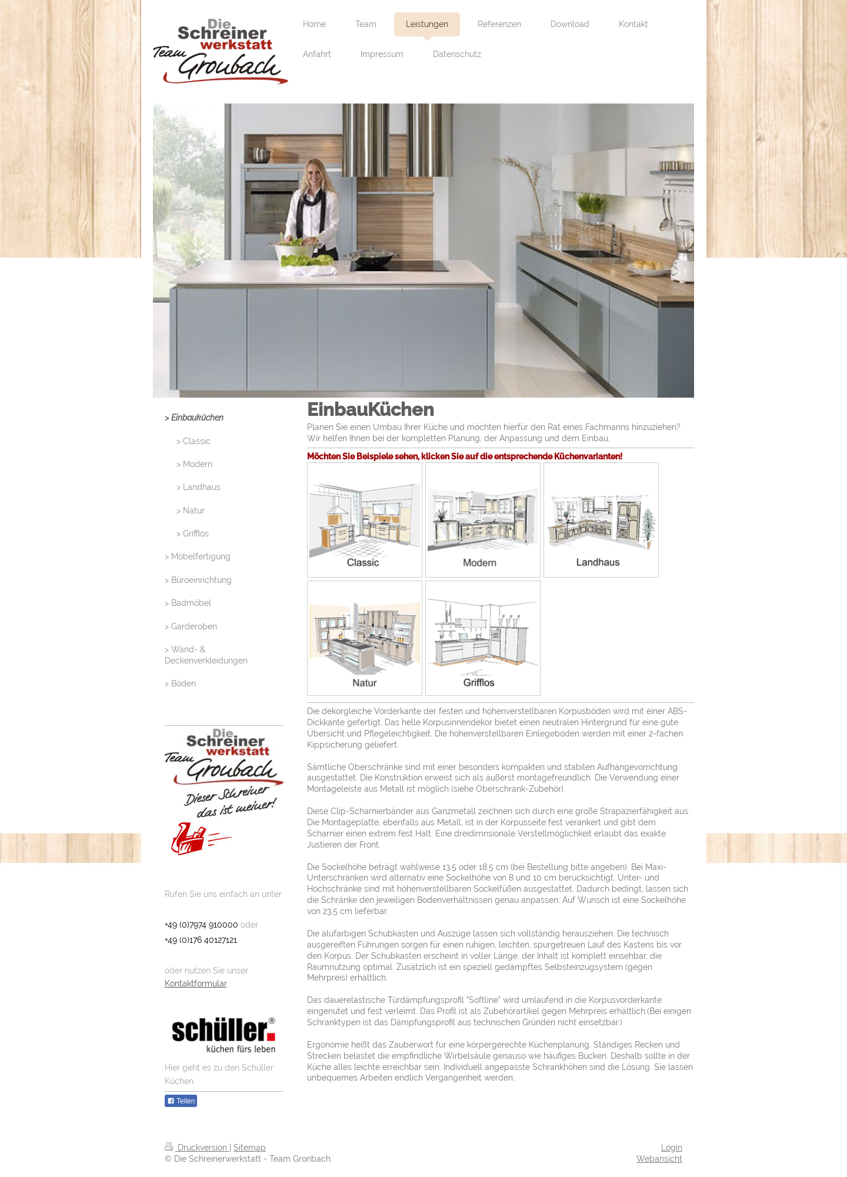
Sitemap (250, 1147)
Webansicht (659, 1158)
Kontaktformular (195, 983)
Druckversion (197, 1147)
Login (671, 1147)
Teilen (181, 1101)
